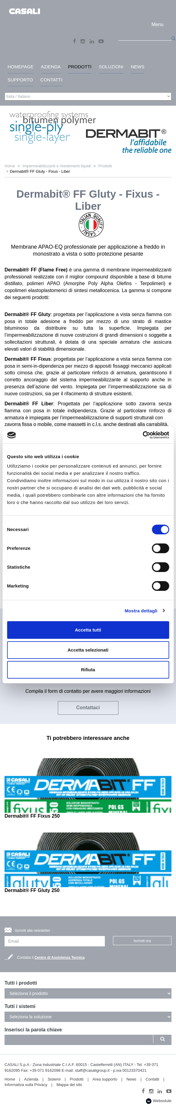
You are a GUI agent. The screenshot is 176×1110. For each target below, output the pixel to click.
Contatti (152, 1079)
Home (10, 166)
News (132, 1079)
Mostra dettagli (141, 610)
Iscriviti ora (142, 941)
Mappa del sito (69, 1084)
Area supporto (104, 1079)
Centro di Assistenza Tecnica (60, 957)
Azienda (31, 1079)
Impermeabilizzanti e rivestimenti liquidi (57, 166)
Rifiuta (88, 669)
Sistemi (54, 1079)
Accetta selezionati (88, 649)
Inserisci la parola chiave (33, 1029)
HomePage (21, 66)
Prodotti (105, 166)
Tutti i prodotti (21, 983)
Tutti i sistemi (20, 1006)
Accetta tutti (88, 629)
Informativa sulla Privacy (26, 1084)
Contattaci (88, 707)
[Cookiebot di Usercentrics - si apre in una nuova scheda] (142, 435)
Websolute (158, 1101)
